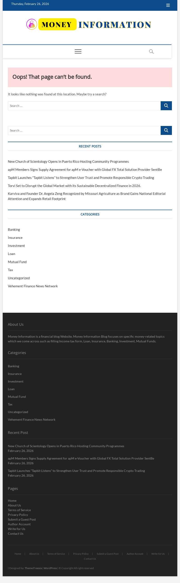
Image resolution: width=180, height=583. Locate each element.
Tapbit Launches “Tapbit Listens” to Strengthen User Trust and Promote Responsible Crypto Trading (81, 178)
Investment (16, 246)
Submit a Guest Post (22, 519)
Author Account (19, 524)
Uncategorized (19, 278)
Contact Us (15, 533)
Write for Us (16, 529)
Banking (14, 229)
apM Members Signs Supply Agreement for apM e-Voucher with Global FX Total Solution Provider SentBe (85, 169)
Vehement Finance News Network (33, 286)
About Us (14, 505)
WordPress (50, 568)
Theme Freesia (33, 568)
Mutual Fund (17, 262)
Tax (10, 270)
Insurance (15, 237)
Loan (11, 254)
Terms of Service (19, 510)
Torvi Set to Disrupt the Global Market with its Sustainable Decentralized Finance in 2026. (74, 186)
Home (12, 500)
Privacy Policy (18, 515)
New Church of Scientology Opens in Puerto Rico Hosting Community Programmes (68, 161)
